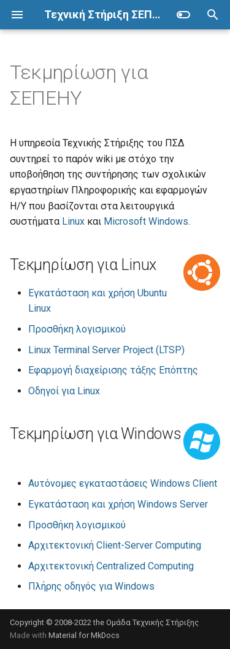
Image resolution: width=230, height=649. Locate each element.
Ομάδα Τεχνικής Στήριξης (152, 622)
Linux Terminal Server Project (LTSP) (106, 350)
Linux (73, 221)
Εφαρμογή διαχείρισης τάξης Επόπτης (113, 370)
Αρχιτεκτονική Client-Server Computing (114, 545)
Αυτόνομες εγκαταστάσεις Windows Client (122, 483)
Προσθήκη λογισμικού (77, 329)
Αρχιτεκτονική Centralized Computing (111, 566)
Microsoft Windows (146, 221)
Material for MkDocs (84, 635)
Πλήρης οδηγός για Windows (91, 586)
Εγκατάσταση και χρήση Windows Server (118, 504)
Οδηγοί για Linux (64, 391)
